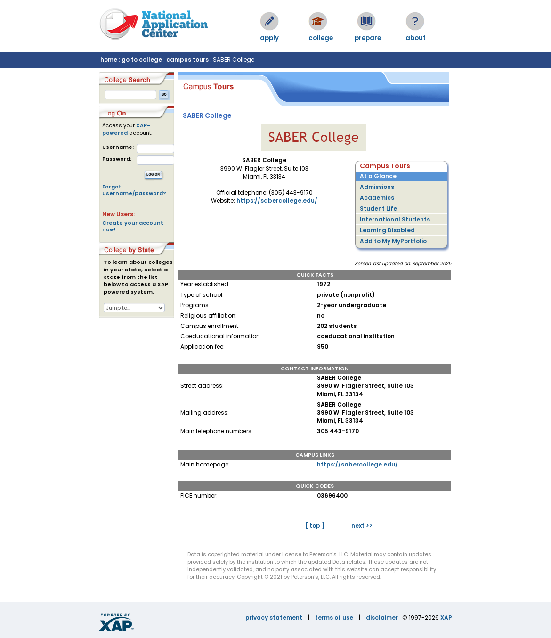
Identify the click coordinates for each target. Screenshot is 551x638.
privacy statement (273, 617)
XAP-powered (126, 129)
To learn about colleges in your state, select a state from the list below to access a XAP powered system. (138, 277)
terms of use (334, 617)
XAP (446, 617)
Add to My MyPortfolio (393, 241)
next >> (362, 526)
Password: (116, 159)
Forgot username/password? (134, 189)
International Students (395, 219)
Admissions (377, 187)
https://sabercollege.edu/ (276, 200)
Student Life (378, 208)
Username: (118, 147)
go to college (142, 60)
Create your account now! (132, 226)
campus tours (187, 60)
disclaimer (382, 617)
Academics (377, 198)
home (108, 60)
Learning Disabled (387, 230)
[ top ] (314, 526)
